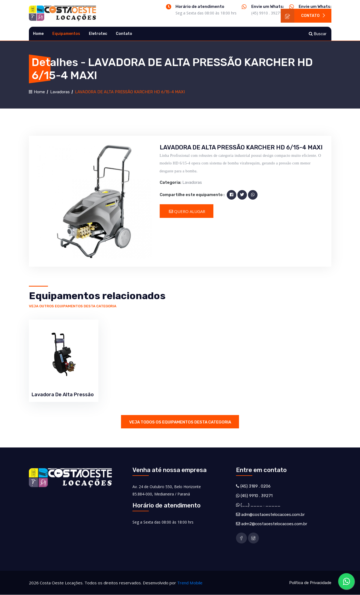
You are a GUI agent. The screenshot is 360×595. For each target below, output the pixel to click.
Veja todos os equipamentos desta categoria (180, 422)
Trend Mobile (189, 582)
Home (38, 33)
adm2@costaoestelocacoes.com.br (274, 524)
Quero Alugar (187, 211)
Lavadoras (60, 91)
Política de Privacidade (310, 582)
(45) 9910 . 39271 (266, 13)
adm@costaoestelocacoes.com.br (273, 514)
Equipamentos (66, 33)
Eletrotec (98, 33)
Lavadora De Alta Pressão (63, 395)
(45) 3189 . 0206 (255, 486)
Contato (303, 16)
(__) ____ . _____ (260, 505)
